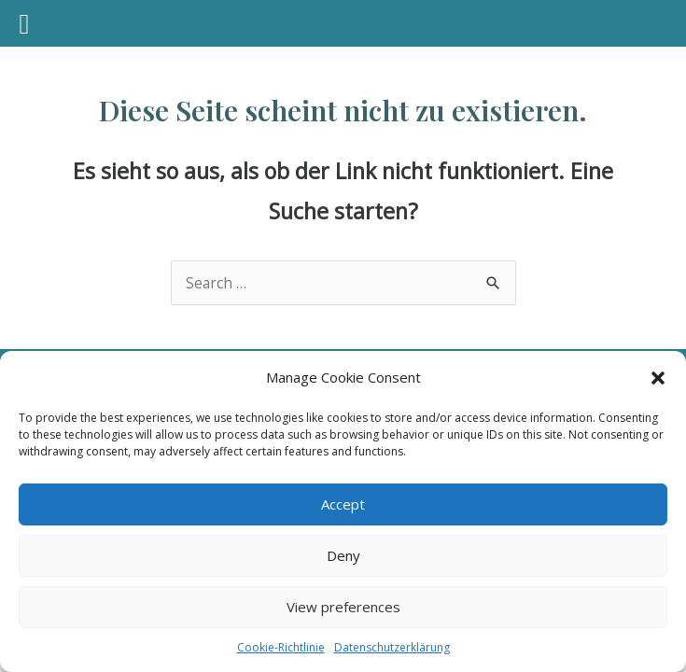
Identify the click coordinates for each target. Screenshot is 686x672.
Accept (343, 504)
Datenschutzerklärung (392, 647)
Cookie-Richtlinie (281, 647)
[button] (658, 378)
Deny (343, 555)
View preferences (343, 606)
